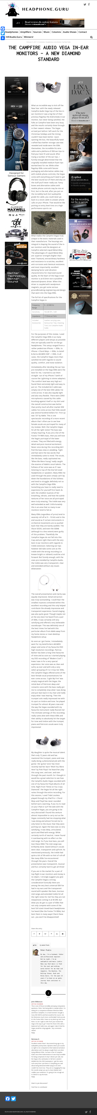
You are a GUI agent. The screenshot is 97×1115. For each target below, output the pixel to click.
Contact (83, 31)
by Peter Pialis (66, 42)
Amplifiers (25, 31)
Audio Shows (69, 31)
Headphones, (50, 42)
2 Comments (41, 42)
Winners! (28, 36)
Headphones (11, 31)
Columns (56, 31)
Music (47, 31)
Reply (33, 1033)
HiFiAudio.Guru (14, 36)
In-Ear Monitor (58, 42)
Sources (37, 31)
